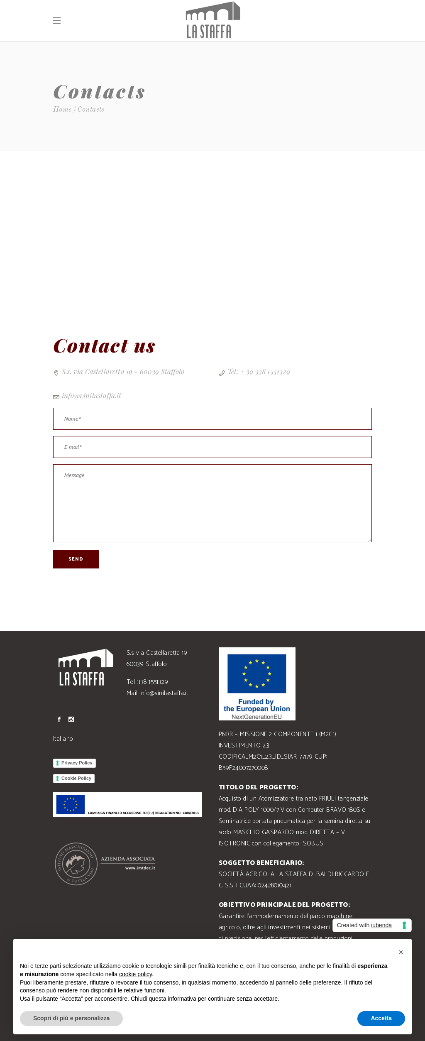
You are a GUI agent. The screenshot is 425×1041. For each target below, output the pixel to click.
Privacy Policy (77, 762)
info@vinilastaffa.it (91, 395)
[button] (401, 952)
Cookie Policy (76, 778)
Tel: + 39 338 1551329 (259, 371)
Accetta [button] (381, 1018)
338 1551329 (152, 682)
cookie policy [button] (135, 974)
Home (62, 109)
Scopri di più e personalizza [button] (71, 1018)
